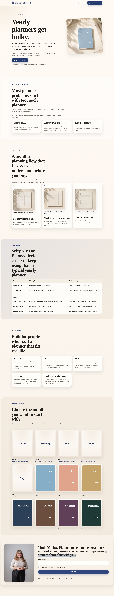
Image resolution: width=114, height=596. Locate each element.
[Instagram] (80, 3)
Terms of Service (75, 578)
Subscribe (73, 571)
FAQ (62, 3)
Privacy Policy (66, 578)
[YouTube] (84, 3)
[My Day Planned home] (21, 2)
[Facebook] (76, 3)
